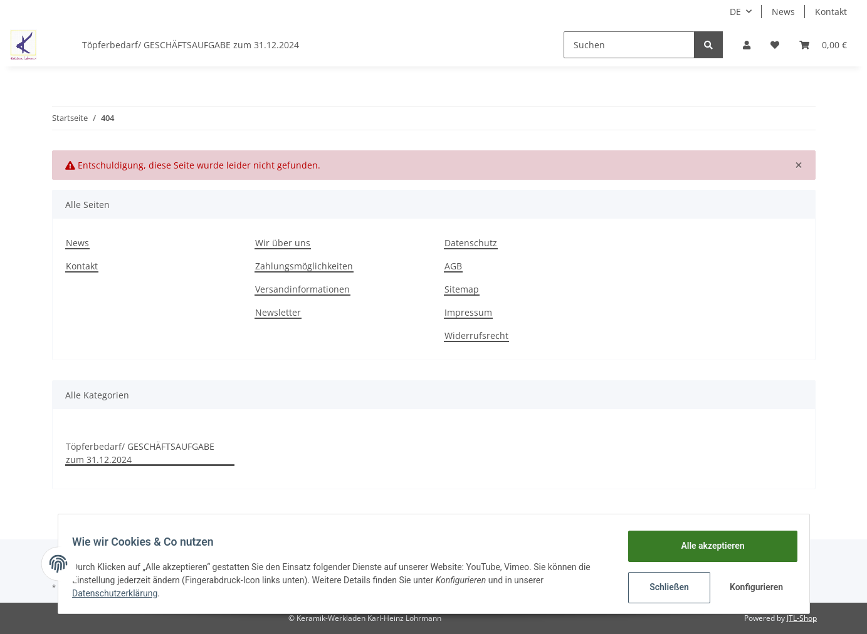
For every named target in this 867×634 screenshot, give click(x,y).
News (783, 12)
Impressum (468, 312)
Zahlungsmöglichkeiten (304, 266)
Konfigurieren (752, 587)
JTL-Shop (802, 618)
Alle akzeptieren (706, 546)
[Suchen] (629, 44)
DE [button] (735, 12)
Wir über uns (282, 243)
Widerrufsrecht (476, 335)
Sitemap (461, 289)
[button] (746, 44)
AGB (453, 266)
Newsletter (278, 312)
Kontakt (831, 12)
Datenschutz (470, 243)
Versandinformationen (302, 289)
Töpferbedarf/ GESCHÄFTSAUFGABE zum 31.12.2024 (140, 452)
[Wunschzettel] (774, 44)
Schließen (663, 587)
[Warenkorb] (823, 44)
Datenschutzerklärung (121, 593)
